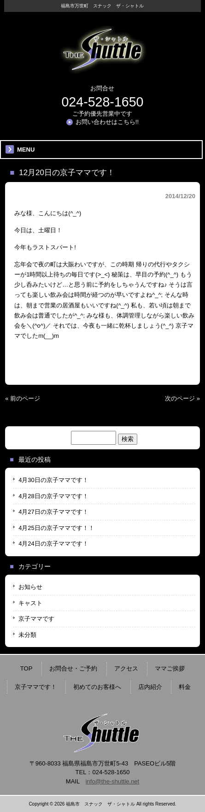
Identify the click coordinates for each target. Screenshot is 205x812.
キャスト (30, 603)
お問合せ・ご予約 (73, 668)
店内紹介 (150, 686)
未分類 (27, 634)
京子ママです (36, 618)
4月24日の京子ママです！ (53, 543)
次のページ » (182, 398)
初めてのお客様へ (97, 686)
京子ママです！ (36, 686)
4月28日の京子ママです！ (53, 496)
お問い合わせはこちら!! (107, 121)
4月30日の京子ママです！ (53, 480)
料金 (185, 686)
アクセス (126, 668)
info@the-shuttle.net (113, 781)
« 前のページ (22, 398)
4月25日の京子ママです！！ (56, 527)
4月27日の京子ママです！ (53, 511)
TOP (26, 668)
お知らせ (30, 586)
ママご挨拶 (170, 668)
